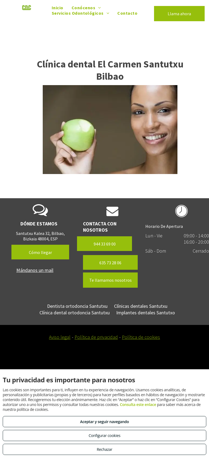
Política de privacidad (96, 337)
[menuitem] (57, 7)
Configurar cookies (105, 435)
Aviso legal (59, 337)
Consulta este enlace (138, 404)
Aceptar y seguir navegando (104, 421)
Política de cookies (141, 337)
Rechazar (104, 449)
